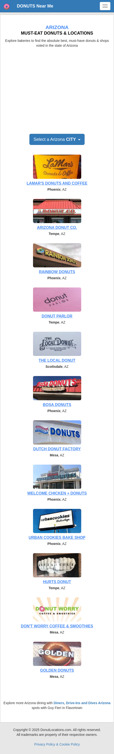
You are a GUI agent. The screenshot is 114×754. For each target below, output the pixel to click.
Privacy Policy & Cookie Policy (57, 744)
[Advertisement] (57, 89)
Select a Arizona (57, 139)
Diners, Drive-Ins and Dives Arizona (82, 703)
